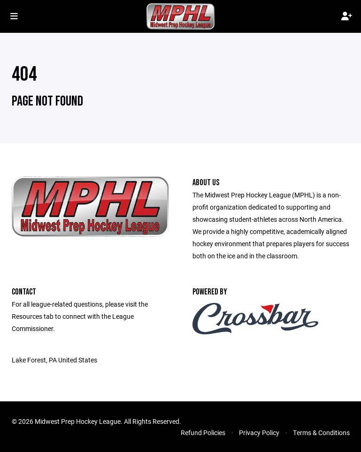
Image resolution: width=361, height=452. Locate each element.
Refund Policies (203, 432)
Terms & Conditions (321, 432)
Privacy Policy (259, 432)
